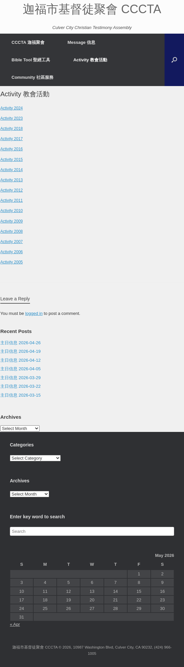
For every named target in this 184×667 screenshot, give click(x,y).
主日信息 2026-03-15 (20, 395)
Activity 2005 (11, 262)
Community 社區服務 (32, 77)
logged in (34, 313)
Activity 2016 (11, 149)
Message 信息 (82, 42)
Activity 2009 (11, 221)
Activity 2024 (11, 108)
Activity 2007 (11, 241)
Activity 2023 (11, 118)
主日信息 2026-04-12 (20, 360)
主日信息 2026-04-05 (20, 368)
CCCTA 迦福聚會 (28, 42)
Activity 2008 (11, 231)
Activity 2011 (11, 200)
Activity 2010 (11, 210)
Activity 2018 (11, 128)
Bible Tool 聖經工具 (31, 59)
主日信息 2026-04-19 (20, 351)
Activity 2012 (11, 190)
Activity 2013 (11, 180)
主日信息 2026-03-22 (20, 386)
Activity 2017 (11, 138)
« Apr (15, 624)
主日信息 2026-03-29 (20, 377)
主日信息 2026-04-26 (20, 342)
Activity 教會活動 (90, 59)
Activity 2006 (11, 252)
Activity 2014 (11, 169)
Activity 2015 (11, 159)
